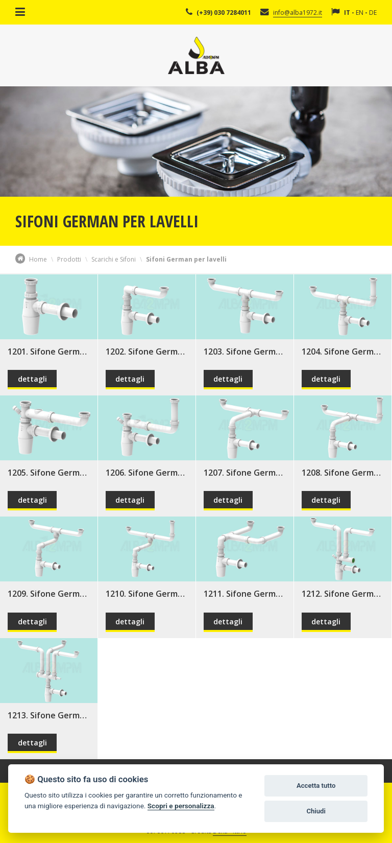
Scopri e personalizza (181, 806)
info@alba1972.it (297, 12)
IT (347, 12)
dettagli (32, 379)
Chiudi (315, 811)
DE (373, 12)
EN (359, 12)
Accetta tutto (316, 785)
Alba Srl (196, 55)
